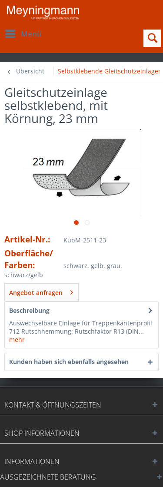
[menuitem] (23, 34)
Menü (23, 33)
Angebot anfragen (41, 291)
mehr (17, 339)
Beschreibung (29, 310)
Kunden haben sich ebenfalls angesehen (69, 362)
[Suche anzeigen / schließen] (152, 38)
